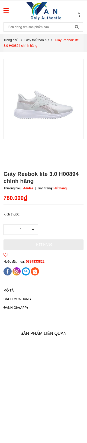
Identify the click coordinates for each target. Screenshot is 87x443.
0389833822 (35, 261)
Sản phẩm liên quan (43, 333)
